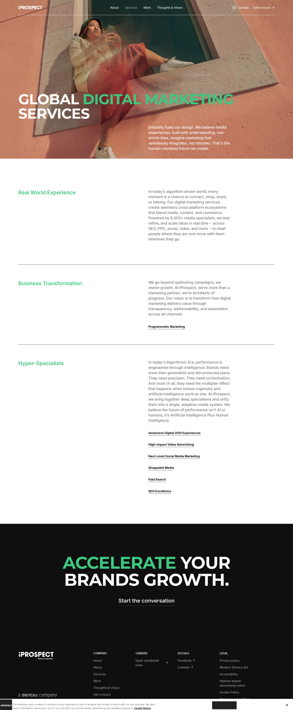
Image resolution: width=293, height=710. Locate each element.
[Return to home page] (30, 7)
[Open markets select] (240, 7)
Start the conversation (146, 600)
